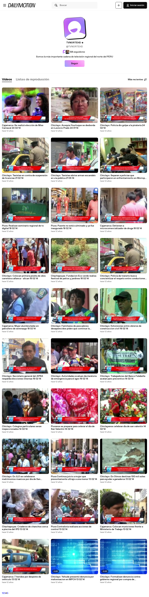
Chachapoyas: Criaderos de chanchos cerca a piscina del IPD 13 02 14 (25, 528)
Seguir (74, 63)
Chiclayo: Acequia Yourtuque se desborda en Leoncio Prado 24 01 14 (73, 126)
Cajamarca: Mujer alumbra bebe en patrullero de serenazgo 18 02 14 (20, 327)
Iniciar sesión (135, 5)
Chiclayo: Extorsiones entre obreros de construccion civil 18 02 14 (120, 327)
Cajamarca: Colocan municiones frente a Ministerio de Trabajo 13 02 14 (121, 528)
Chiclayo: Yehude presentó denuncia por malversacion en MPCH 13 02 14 (72, 578)
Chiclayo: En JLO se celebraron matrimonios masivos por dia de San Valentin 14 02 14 (21, 478)
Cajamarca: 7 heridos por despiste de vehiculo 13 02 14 (21, 578)
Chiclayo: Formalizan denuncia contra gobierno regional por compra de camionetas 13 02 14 (120, 578)
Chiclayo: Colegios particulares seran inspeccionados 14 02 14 (22, 427)
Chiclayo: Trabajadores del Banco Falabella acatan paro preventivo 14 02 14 (122, 377)
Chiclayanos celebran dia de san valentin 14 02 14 (123, 427)
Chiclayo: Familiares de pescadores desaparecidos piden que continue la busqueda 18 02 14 (70, 327)
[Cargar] (118, 5)
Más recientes (137, 79)
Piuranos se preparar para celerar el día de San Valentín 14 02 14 (73, 427)
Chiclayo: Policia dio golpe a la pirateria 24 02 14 (122, 126)
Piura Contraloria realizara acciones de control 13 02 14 (71, 528)
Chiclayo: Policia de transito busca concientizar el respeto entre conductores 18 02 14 (122, 277)
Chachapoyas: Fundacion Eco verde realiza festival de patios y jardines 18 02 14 (73, 277)
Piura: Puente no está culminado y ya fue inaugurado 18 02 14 (72, 227)
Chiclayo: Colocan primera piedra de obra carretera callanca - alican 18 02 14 (23, 277)
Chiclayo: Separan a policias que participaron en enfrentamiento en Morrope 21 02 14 (123, 176)
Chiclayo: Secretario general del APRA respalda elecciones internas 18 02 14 (22, 377)
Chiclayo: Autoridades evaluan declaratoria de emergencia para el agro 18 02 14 (74, 377)
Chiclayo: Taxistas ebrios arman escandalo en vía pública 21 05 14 (73, 176)
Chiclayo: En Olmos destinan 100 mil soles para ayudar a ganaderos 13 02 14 (122, 478)
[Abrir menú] (4, 5)
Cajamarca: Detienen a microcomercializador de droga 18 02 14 (121, 227)
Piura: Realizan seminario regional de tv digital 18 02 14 (23, 227)
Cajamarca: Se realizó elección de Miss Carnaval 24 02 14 (22, 126)
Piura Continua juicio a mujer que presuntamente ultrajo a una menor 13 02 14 (74, 478)
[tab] (7, 80)
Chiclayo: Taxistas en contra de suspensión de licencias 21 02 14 (24, 176)
